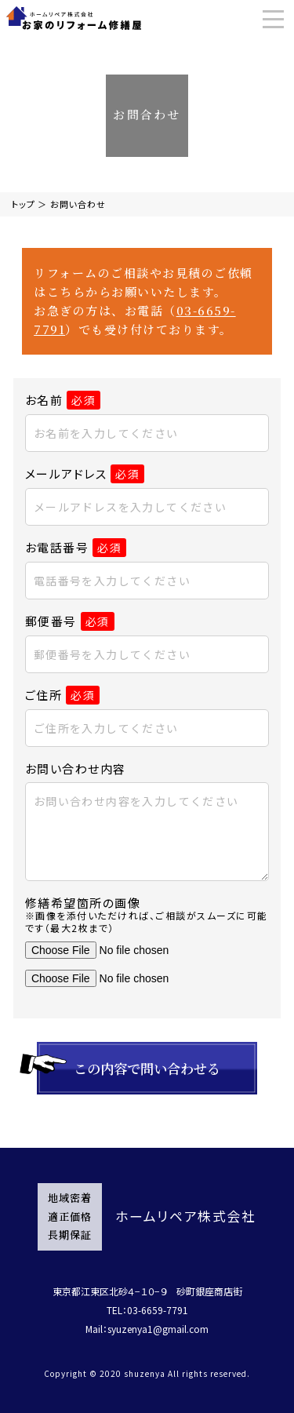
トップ (23, 204)
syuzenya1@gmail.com (158, 1328)
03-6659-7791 (157, 1309)
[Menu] (273, 19)
